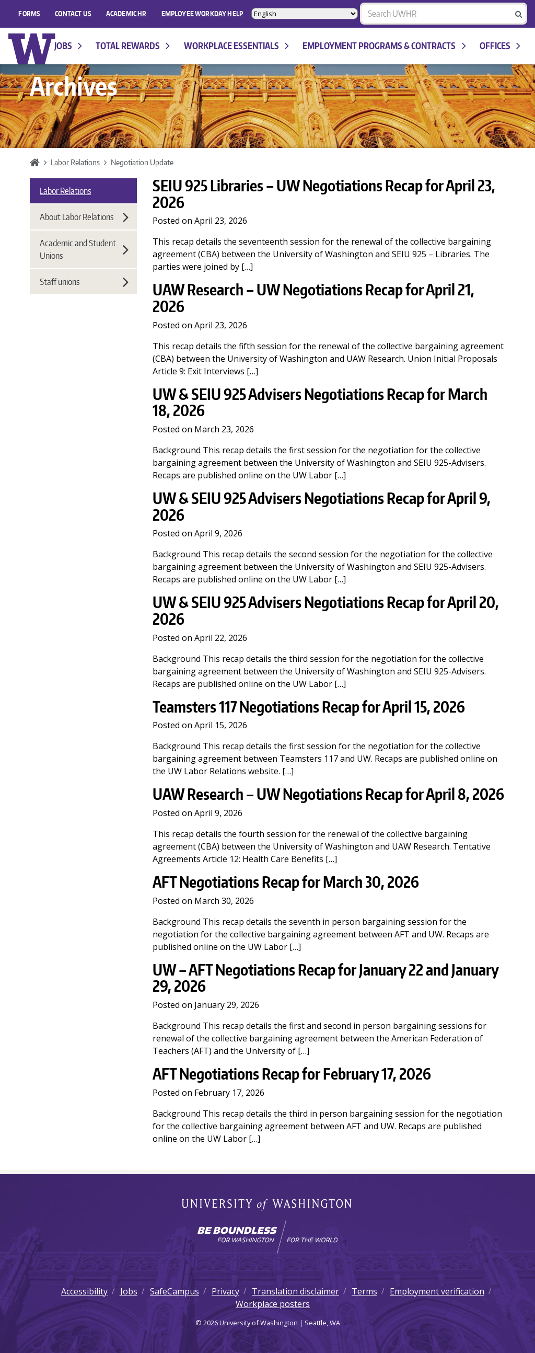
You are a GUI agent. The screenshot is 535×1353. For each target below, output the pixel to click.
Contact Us (73, 13)
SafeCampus (174, 1291)
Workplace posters (273, 1304)
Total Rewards (133, 45)
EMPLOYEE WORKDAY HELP (202, 13)
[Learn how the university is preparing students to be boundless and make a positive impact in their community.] (267, 1237)
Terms (364, 1291)
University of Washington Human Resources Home (32, 48)
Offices (500, 45)
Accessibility (84, 1291)
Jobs (68, 45)
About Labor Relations (84, 217)
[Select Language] (304, 13)
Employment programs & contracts (384, 45)
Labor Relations (75, 162)
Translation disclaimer (295, 1291)
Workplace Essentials (236, 45)
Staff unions (84, 281)
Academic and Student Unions (84, 249)
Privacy (225, 1291)
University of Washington (267, 1205)
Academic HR (126, 13)
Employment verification (437, 1291)
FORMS (29, 13)
